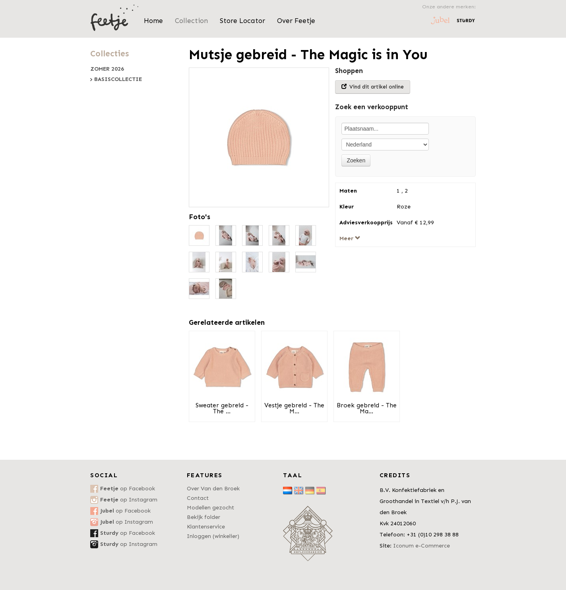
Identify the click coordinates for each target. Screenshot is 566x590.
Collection (191, 21)
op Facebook (127, 488)
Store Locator (242, 21)
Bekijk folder (203, 517)
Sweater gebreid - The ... (222, 408)
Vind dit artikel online (372, 87)
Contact (198, 498)
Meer (350, 238)
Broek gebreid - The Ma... (367, 408)
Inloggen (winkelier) (213, 536)
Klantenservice (206, 526)
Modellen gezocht (210, 507)
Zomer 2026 (107, 69)
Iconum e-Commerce (421, 545)
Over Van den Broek (213, 488)
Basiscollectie (118, 79)
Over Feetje (296, 21)
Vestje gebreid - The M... (294, 408)
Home (153, 21)
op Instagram (128, 499)
